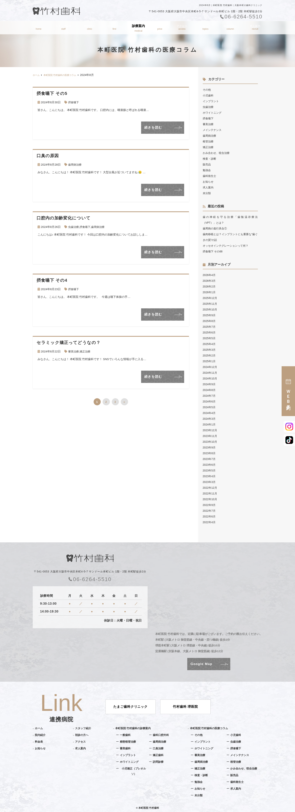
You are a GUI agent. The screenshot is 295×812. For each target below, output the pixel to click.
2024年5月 (210, 407)
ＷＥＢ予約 (288, 391)
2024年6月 (210, 401)
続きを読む (153, 127)
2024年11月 (210, 372)
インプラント (211, 101)
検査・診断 (210, 158)
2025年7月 (210, 326)
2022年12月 (210, 487)
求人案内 (255, 28)
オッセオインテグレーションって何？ (227, 245)
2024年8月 (210, 390)
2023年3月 (210, 482)
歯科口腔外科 (161, 734)
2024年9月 (210, 384)
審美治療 (74, 351)
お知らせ (205, 28)
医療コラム (231, 28)
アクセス (182, 28)
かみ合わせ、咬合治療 (217, 152)
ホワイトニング (213, 112)
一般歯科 (125, 734)
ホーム (37, 28)
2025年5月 (210, 338)
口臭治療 (158, 748)
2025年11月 (210, 303)
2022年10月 (210, 499)
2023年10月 (210, 441)
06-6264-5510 (90, 579)
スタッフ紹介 (62, 28)
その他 (207, 89)
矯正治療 (86, 351)
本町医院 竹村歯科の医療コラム (210, 728)
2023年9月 (210, 447)
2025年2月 (210, 355)
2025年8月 (210, 321)
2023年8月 (210, 453)
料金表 (161, 28)
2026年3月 (210, 280)
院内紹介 (89, 28)
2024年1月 (210, 424)
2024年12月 (210, 367)
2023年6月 (210, 464)
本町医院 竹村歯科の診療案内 (134, 728)
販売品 (207, 164)
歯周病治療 (75, 164)
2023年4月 (210, 476)
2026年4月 (210, 275)
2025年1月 (210, 361)
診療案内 (139, 28)
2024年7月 (210, 395)
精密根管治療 (128, 741)
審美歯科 (125, 748)
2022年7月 (210, 510)
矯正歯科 (158, 755)
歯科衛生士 (210, 175)
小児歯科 (208, 95)
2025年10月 (210, 309)
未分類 (207, 193)
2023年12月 (210, 430)
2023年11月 (210, 436)
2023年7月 (210, 459)
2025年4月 (210, 344)
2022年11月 (210, 493)
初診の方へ (114, 28)
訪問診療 (158, 761)
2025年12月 (210, 298)
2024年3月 (210, 418)
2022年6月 (210, 516)
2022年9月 (210, 505)
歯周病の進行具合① (216, 228)
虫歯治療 (74, 226)
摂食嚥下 (74, 102)
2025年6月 (210, 332)
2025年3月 (210, 349)
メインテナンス (213, 129)
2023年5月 (210, 470)
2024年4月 (210, 413)
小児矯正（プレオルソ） (134, 771)
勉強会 (207, 170)
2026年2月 (210, 286)
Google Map (201, 664)
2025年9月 (210, 315)
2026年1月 (210, 292)
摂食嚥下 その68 (213, 251)
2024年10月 (210, 378)
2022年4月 (210, 522)
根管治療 (208, 141)
